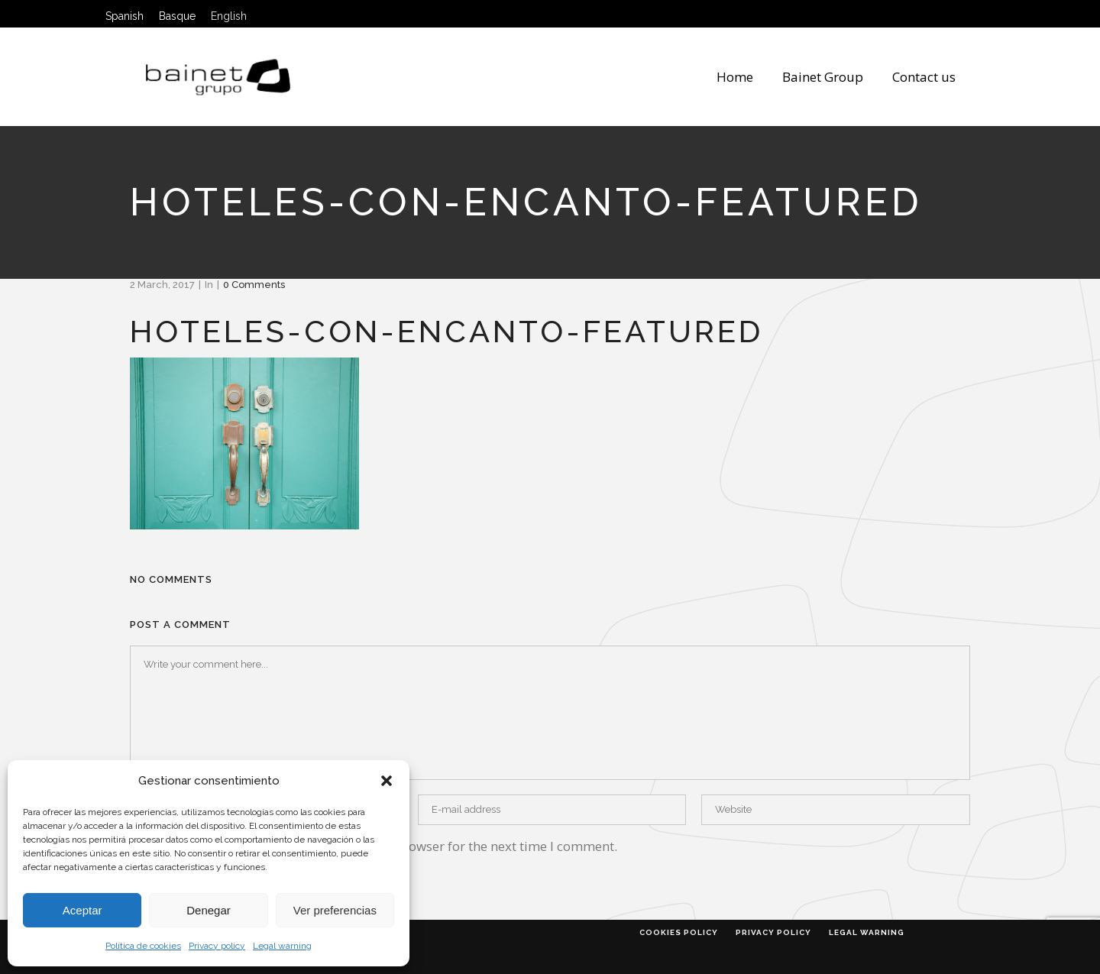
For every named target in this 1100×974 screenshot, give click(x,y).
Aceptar (82, 910)
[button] (386, 780)
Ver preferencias (335, 910)
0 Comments (254, 284)
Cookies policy (678, 932)
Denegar (208, 910)
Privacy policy (217, 945)
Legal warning (282, 945)
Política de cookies (143, 945)
